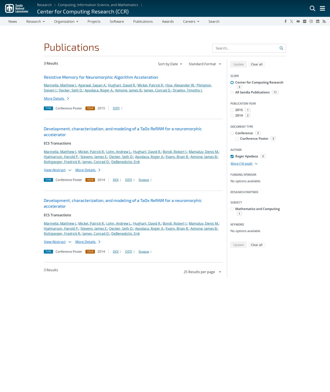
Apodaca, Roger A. (99, 91)
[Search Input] (249, 49)
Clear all (258, 64)
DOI (117, 180)
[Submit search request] (281, 49)
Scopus (145, 180)
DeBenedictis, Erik (125, 162)
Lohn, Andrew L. (119, 152)
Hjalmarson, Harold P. (61, 157)
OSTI (118, 109)
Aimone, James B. (128, 91)
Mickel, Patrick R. (150, 86)
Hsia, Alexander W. (180, 86)
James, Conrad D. (157, 91)
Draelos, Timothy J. (187, 91)
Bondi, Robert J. (175, 152)
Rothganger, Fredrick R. (62, 162)
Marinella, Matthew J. (60, 86)
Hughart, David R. (122, 86)
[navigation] (170, 65)
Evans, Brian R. (177, 157)
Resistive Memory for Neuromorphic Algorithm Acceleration (101, 77)
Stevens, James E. (94, 157)
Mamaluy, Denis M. (204, 152)
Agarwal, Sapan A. (92, 86)
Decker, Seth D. (71, 91)
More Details (56, 99)
